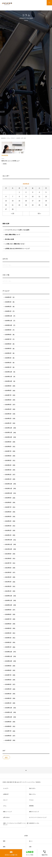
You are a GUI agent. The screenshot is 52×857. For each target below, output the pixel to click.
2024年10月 (8, 381)
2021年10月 (8, 549)
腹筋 (6, 757)
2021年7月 (8, 563)
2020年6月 (8, 623)
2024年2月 (8, 418)
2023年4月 (8, 465)
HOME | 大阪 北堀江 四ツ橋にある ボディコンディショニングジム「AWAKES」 (22, 782)
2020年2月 (8, 642)
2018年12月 (8, 707)
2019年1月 (8, 703)
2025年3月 (8, 358)
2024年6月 (8, 400)
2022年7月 (8, 507)
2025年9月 (8, 330)
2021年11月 (8, 544)
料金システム (32, 794)
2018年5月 (8, 740)
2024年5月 (8, 404)
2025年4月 (8, 353)
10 (32, 196)
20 (6, 205)
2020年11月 (8, 600)
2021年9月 (8, 553)
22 (19, 205)
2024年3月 (8, 413)
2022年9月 (8, 497)
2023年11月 (8, 432)
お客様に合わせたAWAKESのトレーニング (17, 248)
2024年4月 (8, 409)
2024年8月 (8, 390)
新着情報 (31, 805)
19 (46, 201)
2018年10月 (8, 717)
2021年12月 (8, 539)
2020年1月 (8, 647)
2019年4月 (8, 689)
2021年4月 (8, 577)
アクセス (31, 800)
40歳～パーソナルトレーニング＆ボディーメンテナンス (14, 824)
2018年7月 (8, 731)
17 (32, 201)
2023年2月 (8, 474)
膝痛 (4, 846)
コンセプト (5, 788)
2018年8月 (8, 726)
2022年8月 (8, 502)
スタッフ (5, 800)
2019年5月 (8, 684)
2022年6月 (8, 511)
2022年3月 (8, 525)
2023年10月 (8, 437)
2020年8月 (8, 614)
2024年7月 (8, 395)
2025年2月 (8, 362)
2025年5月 (8, 348)
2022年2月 (8, 530)
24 (32, 205)
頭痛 (30, 846)
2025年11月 (8, 320)
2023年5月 (8, 460)
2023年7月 (8, 451)
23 (26, 205)
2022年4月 (8, 521)
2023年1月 (8, 479)
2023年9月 (8, 442)
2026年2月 (8, 306)
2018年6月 (8, 735)
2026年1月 (8, 311)
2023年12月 (8, 428)
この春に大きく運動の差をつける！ (15, 243)
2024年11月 (8, 376)
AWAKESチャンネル (34, 823)
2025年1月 (8, 367)
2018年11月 (8, 712)
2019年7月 (8, 675)
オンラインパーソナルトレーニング (37, 817)
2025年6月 (8, 344)
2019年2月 (8, 698)
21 (12, 205)
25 (39, 205)
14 (12, 201)
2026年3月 (8, 302)
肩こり (30, 841)
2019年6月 (8, 679)
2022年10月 (8, 493)
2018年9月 (8, 721)
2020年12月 (8, 595)
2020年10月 (8, 605)
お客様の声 (5, 794)
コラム (4, 805)
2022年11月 (8, 488)
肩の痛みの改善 (9, 239)
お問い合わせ (6, 817)
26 (46, 205)
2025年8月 (8, 334)
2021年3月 (8, 581)
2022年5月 (8, 516)
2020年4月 (8, 633)
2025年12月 (8, 316)
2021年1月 (8, 591)
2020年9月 (8, 609)
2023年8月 (8, 446)
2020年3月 (8, 637)
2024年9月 (8, 386)
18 (39, 201)
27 (6, 209)
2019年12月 (8, 651)
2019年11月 (8, 656)
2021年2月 (8, 586)
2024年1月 (8, 423)
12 (46, 196)
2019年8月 (8, 670)
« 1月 (12, 213)
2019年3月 (8, 693)
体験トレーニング (7, 811)
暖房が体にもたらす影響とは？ (11, 160)
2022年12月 (8, 483)
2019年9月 (8, 665)
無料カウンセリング (34, 811)
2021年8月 (8, 558)
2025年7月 (8, 339)
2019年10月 (8, 661)
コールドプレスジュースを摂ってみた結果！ (17, 230)
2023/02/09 (5, 155)
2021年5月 (8, 572)
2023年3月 (8, 470)
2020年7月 (8, 619)
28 (12, 209)
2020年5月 (8, 628)
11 (39, 196)
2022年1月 (8, 535)
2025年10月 (8, 325)
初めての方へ (32, 788)
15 (19, 201)
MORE (5, 163)
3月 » (39, 213)
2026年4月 (8, 297)
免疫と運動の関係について (12, 234)
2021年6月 (8, 567)
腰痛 (4, 841)
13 (6, 201)
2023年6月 (8, 455)
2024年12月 (8, 372)
